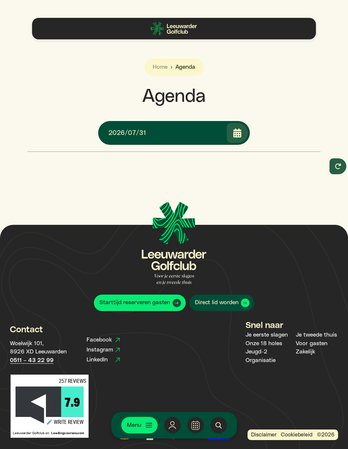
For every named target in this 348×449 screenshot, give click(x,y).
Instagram (103, 350)
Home (160, 67)
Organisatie (261, 360)
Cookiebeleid (296, 434)
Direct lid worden (217, 303)
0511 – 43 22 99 (32, 360)
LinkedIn (103, 360)
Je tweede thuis (316, 335)
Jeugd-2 (256, 352)
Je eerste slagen (267, 335)
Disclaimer (264, 434)
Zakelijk (305, 352)
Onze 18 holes (264, 344)
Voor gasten (312, 344)
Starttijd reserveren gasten (134, 303)
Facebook (103, 340)
